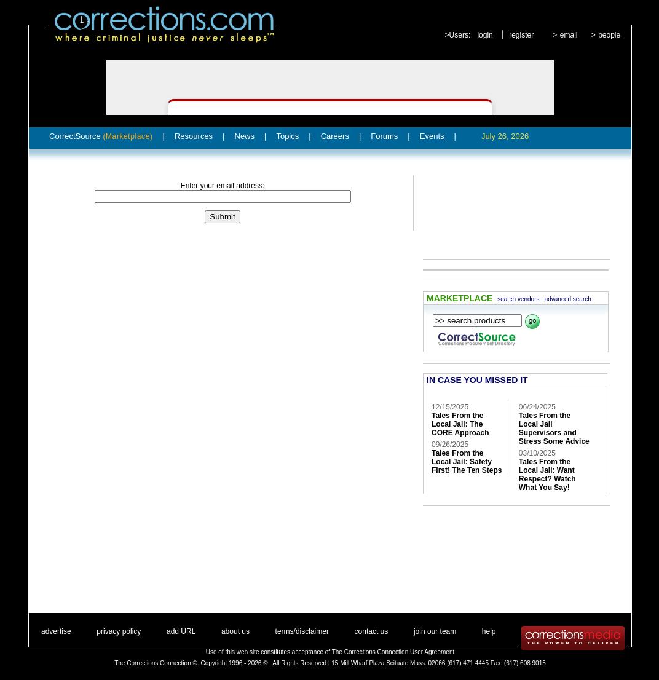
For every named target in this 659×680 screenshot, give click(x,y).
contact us (372, 631)
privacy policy (119, 631)
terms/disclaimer (302, 631)
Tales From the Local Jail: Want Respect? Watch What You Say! (547, 474)
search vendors (518, 299)
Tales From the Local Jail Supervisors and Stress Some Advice (554, 428)
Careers (335, 136)
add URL (181, 631)
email (569, 35)
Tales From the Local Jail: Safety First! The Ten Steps (467, 462)
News (245, 136)
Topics (287, 136)
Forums (384, 136)
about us (235, 631)
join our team (435, 631)
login (484, 35)
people (609, 35)
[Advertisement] (510, 207)
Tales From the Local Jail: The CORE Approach (460, 424)
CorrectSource (101, 136)
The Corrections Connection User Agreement (393, 652)
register (521, 35)
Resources (194, 136)
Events (432, 136)
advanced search (568, 299)
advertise (56, 631)
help (489, 631)
